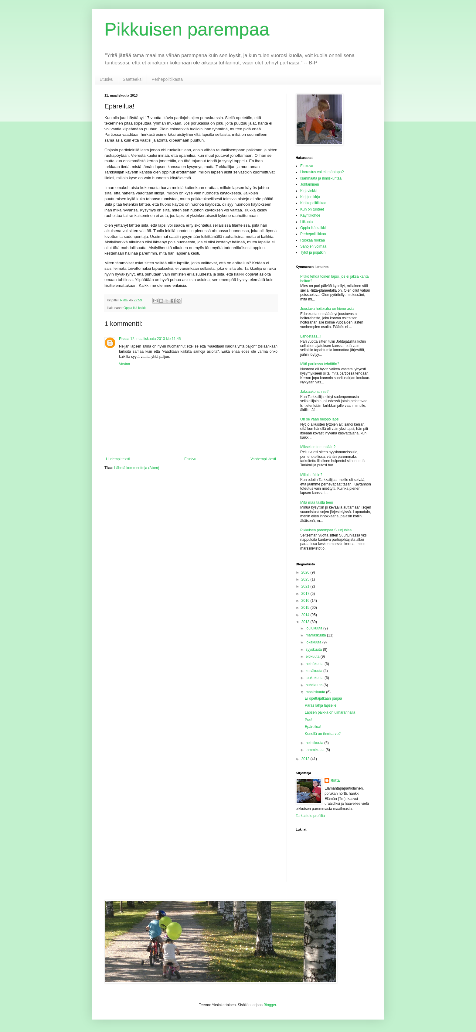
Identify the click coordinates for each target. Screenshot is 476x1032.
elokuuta (313, 656)
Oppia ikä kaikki (135, 308)
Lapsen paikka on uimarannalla (330, 712)
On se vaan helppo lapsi (319, 419)
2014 (306, 615)
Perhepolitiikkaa (313, 234)
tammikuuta (315, 750)
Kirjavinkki (308, 191)
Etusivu (107, 79)
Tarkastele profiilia (310, 816)
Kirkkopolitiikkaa (313, 203)
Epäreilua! (313, 727)
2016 (306, 600)
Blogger (270, 1005)
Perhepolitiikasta (167, 79)
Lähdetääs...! (310, 336)
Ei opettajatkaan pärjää (323, 698)
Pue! (308, 720)
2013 (306, 622)
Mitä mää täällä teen (316, 502)
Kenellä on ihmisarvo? (323, 734)
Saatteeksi (132, 79)
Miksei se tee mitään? (317, 447)
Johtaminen (309, 184)
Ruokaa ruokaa (312, 240)
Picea (123, 339)
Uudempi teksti (118, 459)
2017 (306, 593)
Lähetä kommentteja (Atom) (136, 468)
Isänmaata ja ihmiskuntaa (321, 178)
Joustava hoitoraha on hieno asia (327, 309)
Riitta (335, 780)
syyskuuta (314, 649)
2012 (306, 759)
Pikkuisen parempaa (187, 29)
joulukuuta (314, 628)
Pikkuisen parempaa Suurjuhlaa (326, 530)
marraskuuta (316, 635)
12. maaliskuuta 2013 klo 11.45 (155, 339)
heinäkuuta (315, 664)
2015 (306, 607)
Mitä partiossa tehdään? (319, 364)
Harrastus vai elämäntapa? (322, 172)
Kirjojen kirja (310, 197)
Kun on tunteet (312, 209)
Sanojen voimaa (313, 246)
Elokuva (306, 166)
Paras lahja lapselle (320, 705)
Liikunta (306, 222)
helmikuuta (315, 743)
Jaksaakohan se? (314, 391)
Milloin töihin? (311, 475)
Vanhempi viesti (263, 459)
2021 (306, 586)
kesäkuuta (314, 671)
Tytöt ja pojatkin (312, 252)
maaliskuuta (316, 692)
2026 (306, 572)
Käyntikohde (310, 215)
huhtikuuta (315, 685)
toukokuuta (315, 678)
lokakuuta (314, 642)
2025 (306, 579)
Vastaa (124, 364)
